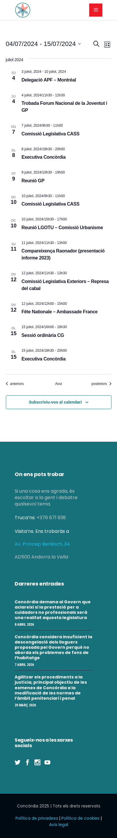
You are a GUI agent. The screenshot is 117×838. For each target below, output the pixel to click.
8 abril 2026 (24, 625)
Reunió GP (33, 180)
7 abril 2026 (24, 665)
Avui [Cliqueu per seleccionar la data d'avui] (58, 384)
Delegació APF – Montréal (49, 79)
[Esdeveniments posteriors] (101, 383)
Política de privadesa (37, 818)
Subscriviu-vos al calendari (55, 402)
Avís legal (58, 825)
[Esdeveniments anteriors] (15, 383)
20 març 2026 (25, 705)
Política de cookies (80, 818)
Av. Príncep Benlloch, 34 (42, 544)
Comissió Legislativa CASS (51, 133)
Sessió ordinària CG (43, 335)
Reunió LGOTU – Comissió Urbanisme (62, 227)
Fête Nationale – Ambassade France (60, 311)
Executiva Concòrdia (44, 157)
